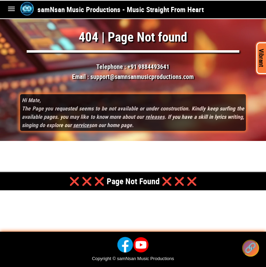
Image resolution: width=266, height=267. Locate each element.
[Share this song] (250, 248)
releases (155, 117)
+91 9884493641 (148, 66)
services (82, 125)
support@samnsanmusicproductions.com (142, 76)
